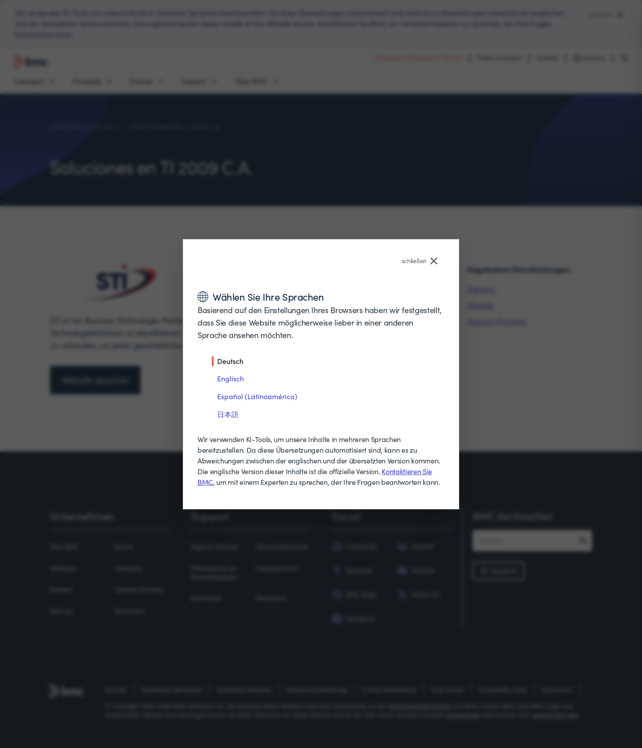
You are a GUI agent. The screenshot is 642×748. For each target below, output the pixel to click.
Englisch (230, 378)
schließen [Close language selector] (419, 260)
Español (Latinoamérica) (257, 396)
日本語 (228, 414)
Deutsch (230, 361)
